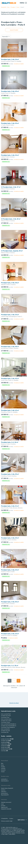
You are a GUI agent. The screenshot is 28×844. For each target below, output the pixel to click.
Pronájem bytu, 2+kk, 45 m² (10, 91)
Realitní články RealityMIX (7, 788)
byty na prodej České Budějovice (8, 724)
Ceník (2, 804)
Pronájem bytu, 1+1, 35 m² (9, 665)
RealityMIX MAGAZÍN (6, 809)
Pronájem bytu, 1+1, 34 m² (9, 442)
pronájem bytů (4, 740)
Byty (2, 763)
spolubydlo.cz (4, 779)
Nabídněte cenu (5, 66)
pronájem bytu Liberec (6, 720)
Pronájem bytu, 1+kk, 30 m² (10, 123)
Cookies (11, 818)
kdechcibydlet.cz (5, 781)
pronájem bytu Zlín (5, 730)
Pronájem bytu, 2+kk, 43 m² (10, 634)
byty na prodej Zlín (5, 729)
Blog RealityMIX (5, 795)
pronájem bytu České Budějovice (8, 725)
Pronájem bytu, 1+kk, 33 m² (10, 315)
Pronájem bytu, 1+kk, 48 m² (10, 346)
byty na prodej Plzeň (6, 714)
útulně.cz (3, 790)
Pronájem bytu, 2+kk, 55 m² (10, 602)
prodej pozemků (5, 749)
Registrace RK (4, 807)
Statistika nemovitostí (6, 802)
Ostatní (3, 771)
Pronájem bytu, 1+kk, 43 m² (10, 410)
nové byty (3, 750)
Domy (2, 765)
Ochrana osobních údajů (6, 821)
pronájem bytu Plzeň (6, 715)
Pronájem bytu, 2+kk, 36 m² (10, 283)
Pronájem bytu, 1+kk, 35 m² (10, 474)
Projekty (3, 766)
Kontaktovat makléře (19, 64)
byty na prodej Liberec (6, 719)
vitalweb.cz (3, 791)
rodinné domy (4, 744)
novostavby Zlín (5, 732)
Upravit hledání (14, 30)
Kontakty (3, 805)
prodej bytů (3, 742)
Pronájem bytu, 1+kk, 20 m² (10, 538)
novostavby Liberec (5, 722)
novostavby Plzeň (5, 717)
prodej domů (4, 745)
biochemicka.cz (4, 793)
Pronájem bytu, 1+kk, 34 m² (10, 59)
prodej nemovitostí (5, 739)
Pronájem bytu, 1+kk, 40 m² (11, 219)
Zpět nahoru (21, 819)
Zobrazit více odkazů (14, 703)
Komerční (3, 770)
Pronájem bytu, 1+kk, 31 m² (10, 506)
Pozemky (3, 768)
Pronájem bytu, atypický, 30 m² (12, 251)
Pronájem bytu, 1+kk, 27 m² (11, 187)
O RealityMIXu (4, 818)
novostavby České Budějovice (8, 727)
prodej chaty (4, 747)
